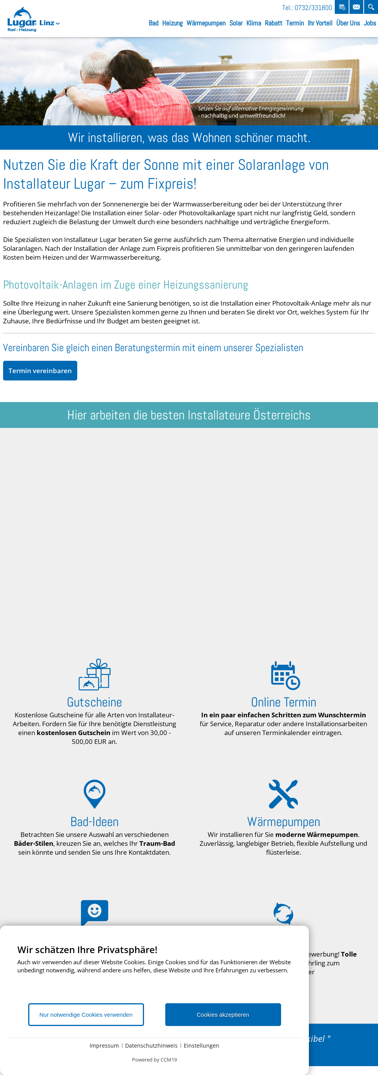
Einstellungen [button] (201, 1045)
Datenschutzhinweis (151, 1045)
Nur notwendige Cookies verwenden (85, 1014)
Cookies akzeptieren (223, 1014)
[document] (154, 973)
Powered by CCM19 (154, 1059)
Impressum (104, 1045)
